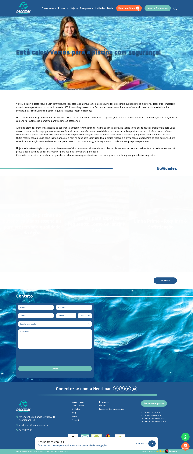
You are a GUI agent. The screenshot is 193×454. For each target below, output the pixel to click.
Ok (152, 443)
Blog (74, 412)
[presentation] (39, 357)
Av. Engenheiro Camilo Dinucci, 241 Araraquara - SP (37, 418)
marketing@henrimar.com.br (34, 425)
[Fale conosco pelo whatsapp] (185, 437)
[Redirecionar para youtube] (134, 388)
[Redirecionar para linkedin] (128, 388)
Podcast (75, 420)
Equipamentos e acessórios (111, 409)
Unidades (76, 409)
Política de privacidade (151, 415)
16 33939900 (25, 430)
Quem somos (78, 405)
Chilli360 (160, 451)
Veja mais (165, 280)
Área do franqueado (154, 403)
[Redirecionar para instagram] (122, 388)
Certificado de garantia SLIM (153, 421)
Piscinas (102, 405)
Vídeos (75, 416)
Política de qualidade (150, 412)
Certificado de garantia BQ (153, 418)
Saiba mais (141, 443)
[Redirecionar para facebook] (116, 388)
